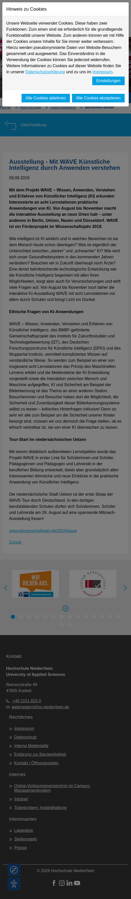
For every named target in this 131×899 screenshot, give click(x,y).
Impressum (102, 72)
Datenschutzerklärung (45, 72)
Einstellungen (108, 81)
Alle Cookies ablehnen (46, 98)
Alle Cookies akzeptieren (98, 98)
